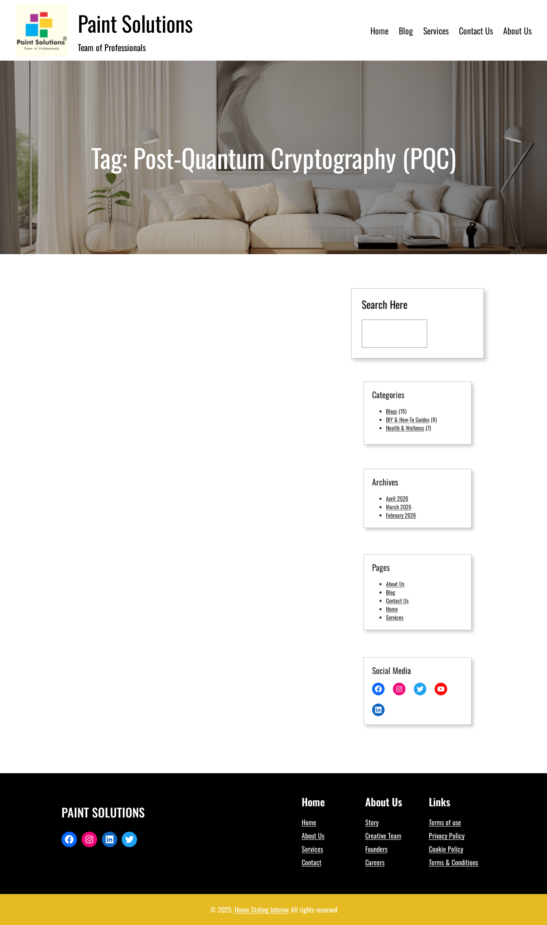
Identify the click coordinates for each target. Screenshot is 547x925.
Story (372, 822)
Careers (375, 862)
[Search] (451, 333)
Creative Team (383, 835)
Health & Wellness (408, 424)
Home (398, 605)
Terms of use (445, 822)
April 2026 (402, 498)
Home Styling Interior (262, 909)
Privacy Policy (446, 835)
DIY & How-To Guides (410, 418)
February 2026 (405, 511)
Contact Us (402, 599)
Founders (376, 849)
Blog (397, 592)
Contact (311, 862)
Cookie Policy (446, 849)
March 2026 (403, 505)
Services (400, 611)
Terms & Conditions (453, 862)
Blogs (398, 411)
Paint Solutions (135, 23)
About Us (400, 586)
